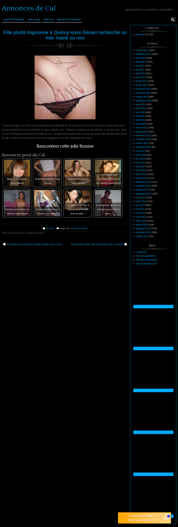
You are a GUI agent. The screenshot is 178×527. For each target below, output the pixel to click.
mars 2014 (141, 217)
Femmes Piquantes (13, 19)
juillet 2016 (141, 108)
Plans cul (48, 19)
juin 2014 (140, 205)
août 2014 (140, 197)
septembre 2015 (143, 147)
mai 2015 (140, 162)
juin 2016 (140, 112)
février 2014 (141, 221)
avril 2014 (140, 213)
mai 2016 (140, 116)
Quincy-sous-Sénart (79, 228)
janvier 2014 (141, 224)
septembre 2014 (143, 193)
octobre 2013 (142, 236)
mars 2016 (141, 124)
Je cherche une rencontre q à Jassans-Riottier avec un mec (32, 244)
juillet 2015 (141, 155)
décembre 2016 (143, 89)
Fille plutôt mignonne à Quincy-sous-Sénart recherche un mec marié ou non (65, 35)
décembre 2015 (143, 135)
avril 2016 (140, 120)
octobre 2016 (142, 97)
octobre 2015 (142, 143)
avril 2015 (140, 166)
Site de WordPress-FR (146, 264)
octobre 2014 (142, 189)
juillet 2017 (141, 62)
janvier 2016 (141, 131)
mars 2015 (141, 170)
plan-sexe (50, 228)
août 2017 (140, 58)
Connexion (141, 252)
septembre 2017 (143, 54)
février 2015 (141, 174)
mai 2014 (140, 209)
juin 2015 (140, 159)
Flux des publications (146, 256)
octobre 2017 (142, 50)
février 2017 (141, 81)
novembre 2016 (143, 93)
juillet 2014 (141, 201)
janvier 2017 (141, 85)
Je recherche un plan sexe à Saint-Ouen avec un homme (99, 244)
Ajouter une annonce (68, 19)
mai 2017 (140, 69)
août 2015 (140, 151)
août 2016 (140, 104)
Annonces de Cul (29, 8)
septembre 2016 (143, 100)
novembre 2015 (143, 139)
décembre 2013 (143, 228)
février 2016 (141, 127)
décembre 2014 (143, 182)
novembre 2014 (143, 186)
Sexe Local (34, 19)
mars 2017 (141, 77)
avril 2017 (140, 73)
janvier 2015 (141, 178)
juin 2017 (140, 65)
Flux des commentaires (147, 260)
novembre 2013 (143, 232)
